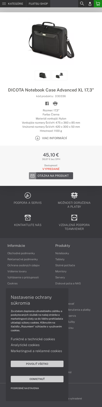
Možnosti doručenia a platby (72, 309)
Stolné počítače (65, 265)
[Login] (90, 3)
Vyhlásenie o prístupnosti (23, 277)
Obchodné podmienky (21, 253)
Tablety (59, 259)
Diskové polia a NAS (68, 283)
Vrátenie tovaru (17, 271)
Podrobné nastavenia (25, 388)
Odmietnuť (37, 379)
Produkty (62, 245)
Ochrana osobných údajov (23, 265)
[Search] (82, 3)
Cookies (12, 283)
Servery (60, 277)
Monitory (60, 271)
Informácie (16, 245)
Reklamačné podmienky (22, 259)
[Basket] (98, 3)
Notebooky (62, 253)
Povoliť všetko (37, 363)
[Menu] (13, 3)
